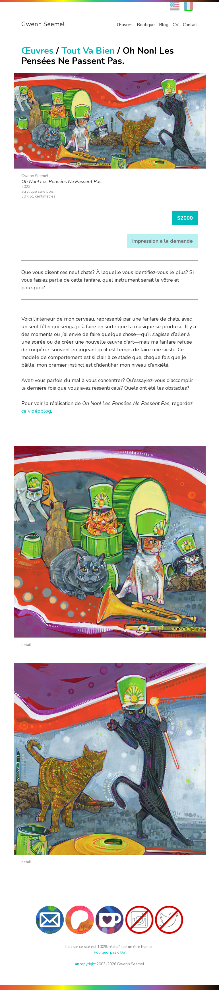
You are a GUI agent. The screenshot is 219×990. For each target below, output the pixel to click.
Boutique (146, 25)
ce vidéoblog (36, 411)
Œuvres (125, 25)
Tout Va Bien (88, 51)
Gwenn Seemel (43, 24)
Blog (163, 25)
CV (176, 25)
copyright (85, 964)
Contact (190, 25)
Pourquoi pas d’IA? (109, 952)
